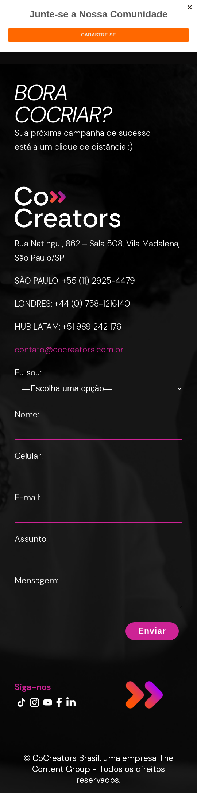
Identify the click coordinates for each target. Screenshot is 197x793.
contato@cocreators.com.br (69, 349)
